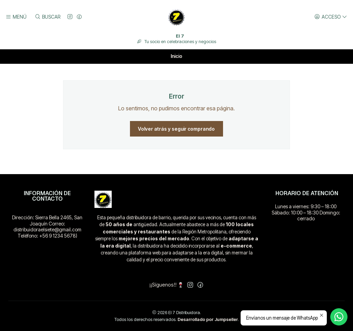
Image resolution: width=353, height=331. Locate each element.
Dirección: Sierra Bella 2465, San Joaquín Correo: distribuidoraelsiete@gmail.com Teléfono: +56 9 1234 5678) (47, 226)
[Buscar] (47, 17)
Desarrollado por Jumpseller (208, 319)
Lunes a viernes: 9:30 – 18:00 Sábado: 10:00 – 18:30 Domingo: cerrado (306, 212)
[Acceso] (331, 17)
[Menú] (16, 17)
